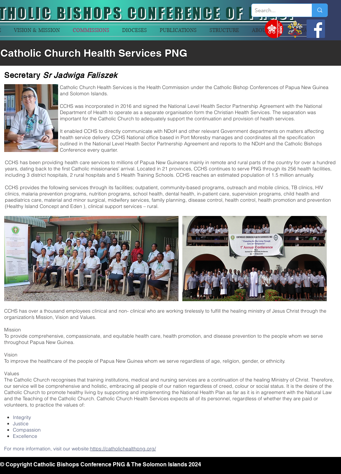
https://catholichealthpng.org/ (123, 448)
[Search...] (276, 10)
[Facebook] (316, 28)
